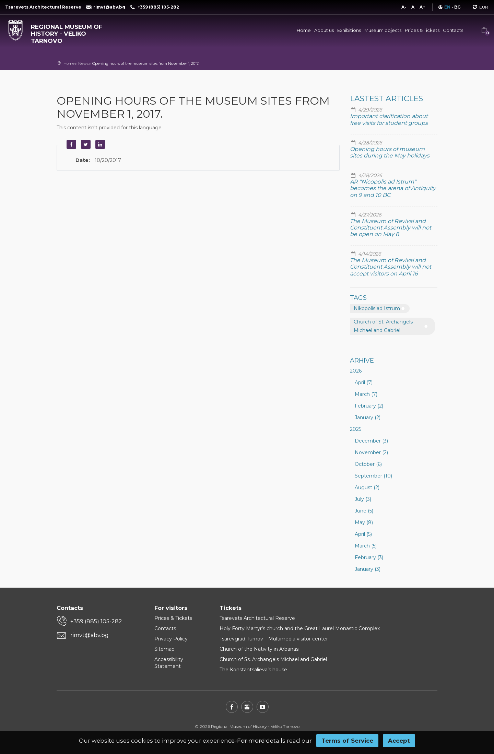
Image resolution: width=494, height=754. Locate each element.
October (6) (368, 464)
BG (457, 7)
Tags (358, 298)
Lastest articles (386, 98)
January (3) (367, 569)
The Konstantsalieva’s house (253, 670)
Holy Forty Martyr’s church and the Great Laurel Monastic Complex (300, 628)
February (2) (369, 406)
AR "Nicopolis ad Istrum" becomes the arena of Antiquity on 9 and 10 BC (393, 188)
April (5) (363, 534)
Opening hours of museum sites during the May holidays (390, 152)
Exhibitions (349, 30)
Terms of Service (347, 740)
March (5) (366, 546)
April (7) (364, 382)
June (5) (364, 511)
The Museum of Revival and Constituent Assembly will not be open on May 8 (390, 227)
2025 (355, 429)
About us (324, 30)
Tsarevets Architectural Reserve (257, 618)
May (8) (364, 522)
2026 (356, 371)
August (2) (367, 487)
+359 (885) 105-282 (96, 621)
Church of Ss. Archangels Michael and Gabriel (273, 659)
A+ (422, 7)
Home (304, 30)
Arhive (362, 360)
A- (403, 7)
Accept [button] (399, 740)
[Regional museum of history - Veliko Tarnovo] (61, 32)
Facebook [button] (70, 144)
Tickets (231, 608)
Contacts (453, 30)
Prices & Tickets (422, 30)
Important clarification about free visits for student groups (389, 119)
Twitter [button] (85, 144)
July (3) (363, 499)
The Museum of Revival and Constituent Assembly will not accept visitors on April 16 (390, 266)
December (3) (371, 441)
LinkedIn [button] (99, 144)
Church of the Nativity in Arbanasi (259, 649)
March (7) (366, 394)
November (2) (371, 452)
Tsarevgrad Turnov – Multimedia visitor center (274, 639)
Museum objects (382, 30)
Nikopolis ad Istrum (377, 308)
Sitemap (164, 649)
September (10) (373, 476)
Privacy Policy (171, 639)
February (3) (369, 557)
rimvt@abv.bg (89, 635)
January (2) (367, 417)
